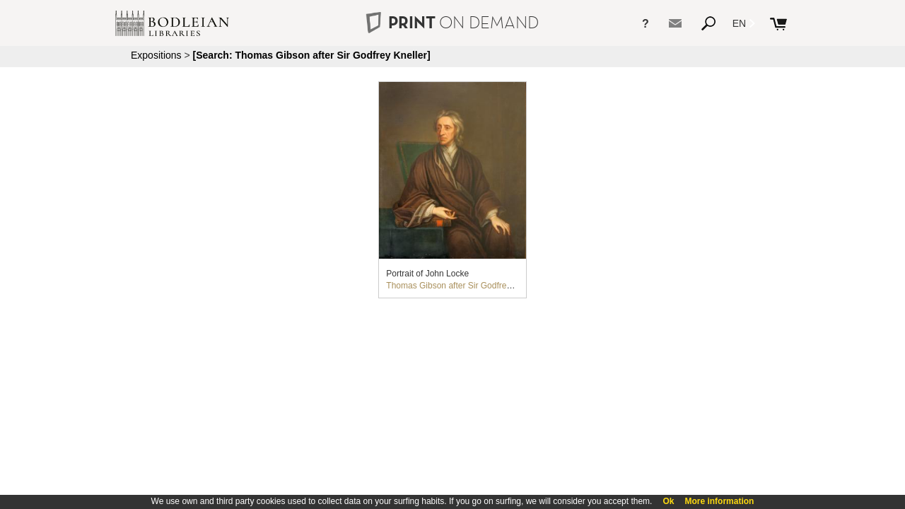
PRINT (452, 22)
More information (719, 501)
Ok (668, 501)
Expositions (156, 55)
